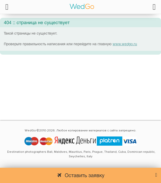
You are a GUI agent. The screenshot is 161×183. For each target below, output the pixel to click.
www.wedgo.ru (125, 44)
